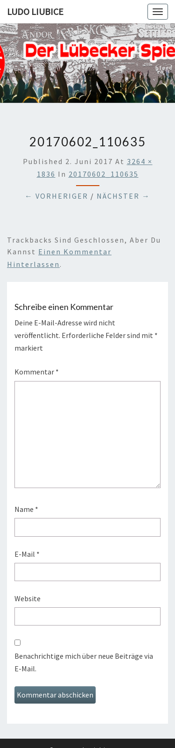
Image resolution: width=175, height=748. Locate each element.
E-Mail (27, 554)
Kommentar (36, 371)
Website (27, 598)
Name (26, 509)
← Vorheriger (56, 196)
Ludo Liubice (35, 11)
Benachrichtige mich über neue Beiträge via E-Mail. (83, 662)
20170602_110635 (104, 174)
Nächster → (123, 196)
